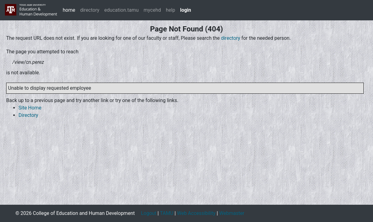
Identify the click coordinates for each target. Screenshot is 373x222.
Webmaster (231, 213)
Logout (148, 213)
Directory (28, 115)
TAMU (167, 213)
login (185, 10)
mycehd (152, 10)
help (170, 10)
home (69, 10)
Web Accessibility (196, 213)
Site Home (29, 108)
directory (89, 10)
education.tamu (121, 10)
